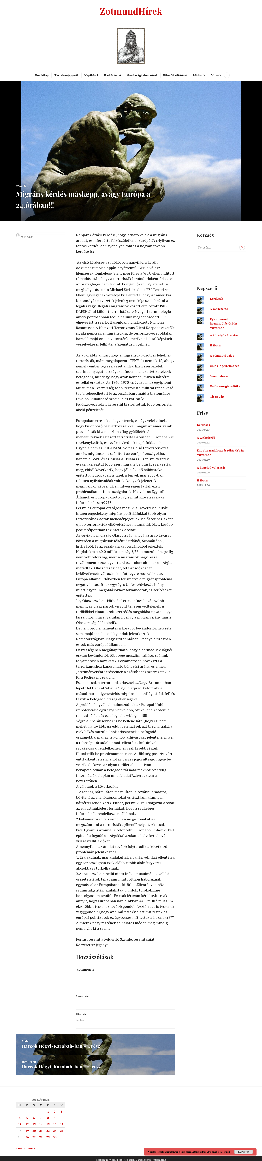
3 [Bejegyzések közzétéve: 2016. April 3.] (61, 1109)
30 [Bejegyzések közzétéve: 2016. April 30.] (54, 1134)
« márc (20, 1145)
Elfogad (243, 1152)
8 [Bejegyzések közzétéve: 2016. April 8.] (48, 1115)
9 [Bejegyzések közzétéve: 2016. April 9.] (54, 1115)
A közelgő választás (224, 335)
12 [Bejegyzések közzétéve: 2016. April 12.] (27, 1121)
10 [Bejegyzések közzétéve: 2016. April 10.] (61, 1115)
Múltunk (199, 75)
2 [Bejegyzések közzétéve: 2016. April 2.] (54, 1109)
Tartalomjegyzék (66, 75)
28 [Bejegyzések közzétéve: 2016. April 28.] (40, 1134)
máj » (31, 1145)
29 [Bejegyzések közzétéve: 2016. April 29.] (48, 1134)
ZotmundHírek (131, 11)
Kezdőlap (42, 75)
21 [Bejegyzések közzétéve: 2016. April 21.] (40, 1128)
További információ (221, 1152)
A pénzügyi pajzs (222, 356)
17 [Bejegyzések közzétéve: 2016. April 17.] (61, 1121)
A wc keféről (219, 309)
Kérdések (216, 299)
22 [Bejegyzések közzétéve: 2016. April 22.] (48, 1128)
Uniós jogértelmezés (224, 366)
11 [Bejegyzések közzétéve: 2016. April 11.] (19, 1121)
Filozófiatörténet (175, 75)
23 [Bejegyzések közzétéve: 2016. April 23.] (54, 1128)
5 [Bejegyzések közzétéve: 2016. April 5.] (27, 1115)
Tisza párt (217, 396)
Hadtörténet (112, 75)
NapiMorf (91, 75)
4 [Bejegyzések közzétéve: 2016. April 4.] (19, 1115)
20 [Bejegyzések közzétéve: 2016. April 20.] (34, 1128)
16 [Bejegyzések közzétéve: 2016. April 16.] (54, 1121)
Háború (215, 345)
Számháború (219, 376)
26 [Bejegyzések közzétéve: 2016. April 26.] (27, 1134)
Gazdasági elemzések (142, 75)
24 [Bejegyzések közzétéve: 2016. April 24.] (61, 1128)
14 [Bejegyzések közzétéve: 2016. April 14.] (40, 1121)
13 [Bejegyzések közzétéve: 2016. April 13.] (34, 1121)
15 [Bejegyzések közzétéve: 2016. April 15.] (48, 1121)
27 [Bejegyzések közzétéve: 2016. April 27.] (34, 1134)
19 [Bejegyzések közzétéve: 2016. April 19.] (27, 1128)
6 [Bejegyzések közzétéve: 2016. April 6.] (34, 1115)
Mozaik (216, 75)
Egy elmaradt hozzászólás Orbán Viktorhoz (223, 323)
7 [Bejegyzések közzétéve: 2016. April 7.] (41, 1115)
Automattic (159, 1156)
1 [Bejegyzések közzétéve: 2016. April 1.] (48, 1109)
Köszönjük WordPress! (109, 1156)
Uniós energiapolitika (225, 386)
